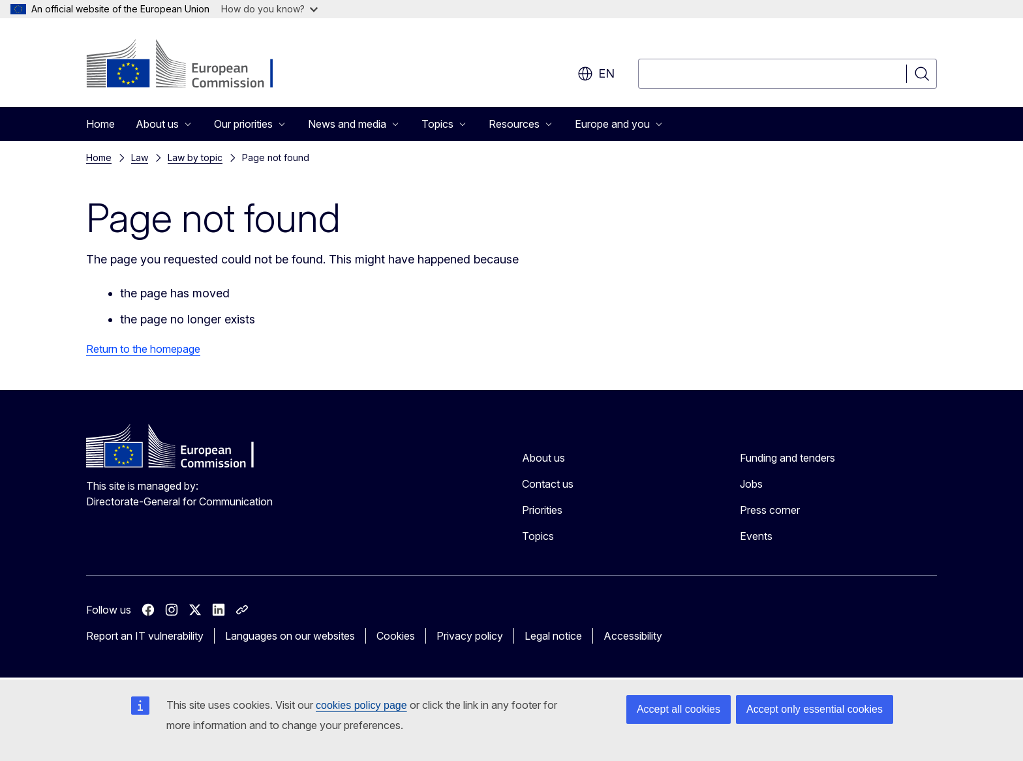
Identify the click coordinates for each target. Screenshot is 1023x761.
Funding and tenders (787, 457)
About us (543, 457)
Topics (538, 536)
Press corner (770, 509)
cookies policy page (361, 705)
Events (756, 536)
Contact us (547, 483)
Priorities (542, 509)
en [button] (596, 74)
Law (139, 157)
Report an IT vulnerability (145, 635)
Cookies (395, 635)
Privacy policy (469, 635)
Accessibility (632, 635)
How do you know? (269, 8)
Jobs (751, 483)
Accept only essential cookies (814, 709)
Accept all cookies (678, 709)
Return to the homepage (143, 348)
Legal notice (553, 635)
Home (100, 123)
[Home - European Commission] (191, 65)
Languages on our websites (290, 635)
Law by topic (195, 157)
